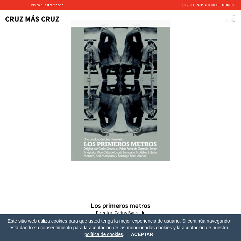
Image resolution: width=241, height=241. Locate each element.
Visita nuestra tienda (47, 5)
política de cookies (103, 234)
